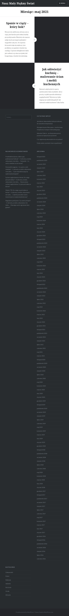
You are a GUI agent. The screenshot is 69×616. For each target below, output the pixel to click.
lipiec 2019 (40, 420)
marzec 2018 (41, 480)
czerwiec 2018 (41, 468)
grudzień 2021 (41, 326)
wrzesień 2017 (41, 502)
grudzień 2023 (41, 235)
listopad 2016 (41, 540)
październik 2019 (42, 408)
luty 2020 (40, 393)
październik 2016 (42, 544)
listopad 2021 (41, 329)
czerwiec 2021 (41, 348)
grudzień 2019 (41, 401)
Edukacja (8, 580)
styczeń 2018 (41, 487)
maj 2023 (40, 262)
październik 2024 (42, 198)
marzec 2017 (41, 525)
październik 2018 (42, 453)
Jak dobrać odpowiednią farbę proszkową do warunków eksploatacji (49, 122)
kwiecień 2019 (41, 431)
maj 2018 (40, 472)
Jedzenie (8, 583)
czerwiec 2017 (41, 513)
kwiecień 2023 (41, 265)
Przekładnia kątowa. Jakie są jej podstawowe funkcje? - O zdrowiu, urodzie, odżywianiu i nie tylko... (18, 159)
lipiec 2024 (40, 209)
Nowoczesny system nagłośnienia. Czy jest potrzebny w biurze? (18, 184)
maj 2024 (40, 217)
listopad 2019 (41, 405)
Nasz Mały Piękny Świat (18, 3)
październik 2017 (42, 498)
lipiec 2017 (40, 510)
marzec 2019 (41, 435)
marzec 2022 (41, 314)
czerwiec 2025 (41, 175)
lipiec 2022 (40, 299)
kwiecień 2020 (41, 386)
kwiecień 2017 (41, 521)
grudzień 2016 (41, 536)
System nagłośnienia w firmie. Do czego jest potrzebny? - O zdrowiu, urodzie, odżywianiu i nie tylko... (17, 180)
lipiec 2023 (40, 254)
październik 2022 (42, 288)
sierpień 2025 (41, 168)
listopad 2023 (41, 239)
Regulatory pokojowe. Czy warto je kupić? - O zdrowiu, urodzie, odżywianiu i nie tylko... (18, 203)
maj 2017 (40, 517)
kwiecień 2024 (41, 220)
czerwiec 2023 (41, 258)
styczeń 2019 (41, 442)
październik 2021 (42, 333)
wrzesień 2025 (41, 164)
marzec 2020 (41, 389)
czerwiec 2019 (41, 423)
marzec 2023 (41, 269)
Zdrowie (8, 595)
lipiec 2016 (40, 555)
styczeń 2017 (41, 532)
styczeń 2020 (41, 397)
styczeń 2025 (41, 190)
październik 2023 (42, 243)
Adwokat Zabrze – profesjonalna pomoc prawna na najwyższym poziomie (49, 134)
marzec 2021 (41, 356)
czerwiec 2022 (41, 303)
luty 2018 (40, 483)
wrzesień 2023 (41, 247)
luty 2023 (40, 273)
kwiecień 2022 (41, 311)
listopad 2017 (41, 495)
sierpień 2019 (41, 416)
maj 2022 (40, 307)
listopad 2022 (41, 284)
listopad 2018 (41, 450)
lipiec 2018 (40, 465)
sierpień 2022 (41, 296)
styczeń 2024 (41, 232)
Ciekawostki (9, 572)
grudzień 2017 (41, 491)
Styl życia (8, 587)
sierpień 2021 (41, 341)
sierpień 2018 (41, 461)
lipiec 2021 (40, 344)
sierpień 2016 (41, 551)
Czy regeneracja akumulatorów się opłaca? (50, 139)
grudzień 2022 (41, 280)
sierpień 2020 (41, 371)
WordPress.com (48, 612)
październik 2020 (42, 363)
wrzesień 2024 (41, 202)
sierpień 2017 (41, 506)
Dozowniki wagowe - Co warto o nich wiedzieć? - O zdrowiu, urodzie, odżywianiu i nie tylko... (18, 169)
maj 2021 (40, 352)
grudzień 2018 (41, 446)
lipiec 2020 (40, 374)
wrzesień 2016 (41, 547)
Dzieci (7, 576)
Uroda (7, 591)
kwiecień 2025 (41, 179)
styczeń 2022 (41, 322)
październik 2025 (42, 160)
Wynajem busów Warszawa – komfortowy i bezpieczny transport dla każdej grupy (50, 128)
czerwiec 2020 (41, 378)
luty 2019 (40, 438)
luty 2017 (40, 529)
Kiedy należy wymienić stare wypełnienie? (49, 143)
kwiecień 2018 (41, 476)
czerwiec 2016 (41, 559)
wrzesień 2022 (41, 292)
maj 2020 (40, 382)
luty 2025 (40, 186)
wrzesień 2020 (41, 367)
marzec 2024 (41, 224)
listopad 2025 (41, 156)
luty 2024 (40, 228)
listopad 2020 (41, 359)
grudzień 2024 (41, 194)
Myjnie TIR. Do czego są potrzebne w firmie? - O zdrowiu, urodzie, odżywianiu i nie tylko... (17, 192)
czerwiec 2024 (41, 213)
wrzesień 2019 (41, 412)
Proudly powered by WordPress (25, 612)
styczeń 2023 (41, 277)
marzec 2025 (41, 183)
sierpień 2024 (41, 205)
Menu (63, 3)
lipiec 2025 (40, 171)
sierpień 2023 (41, 250)
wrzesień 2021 (41, 337)
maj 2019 (40, 427)
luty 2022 (40, 318)
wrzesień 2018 (41, 457)
